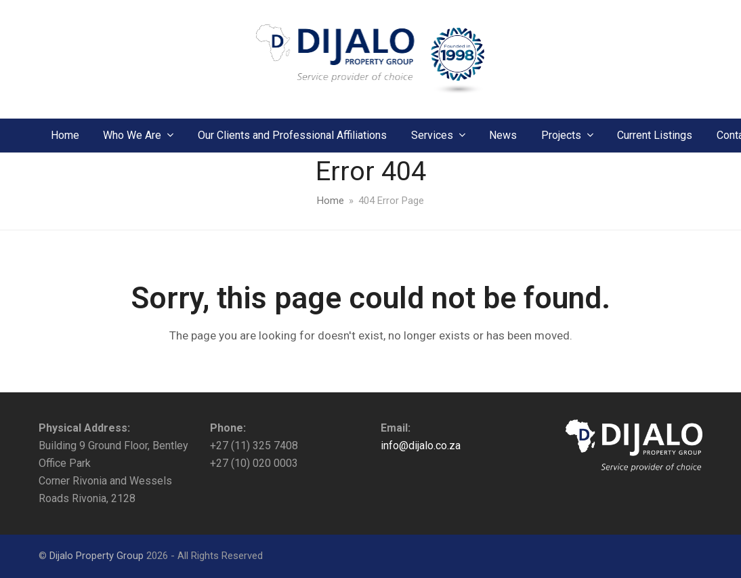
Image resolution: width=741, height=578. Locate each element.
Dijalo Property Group (96, 556)
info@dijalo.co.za (421, 445)
